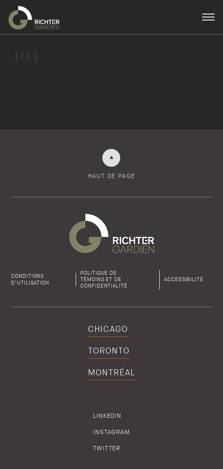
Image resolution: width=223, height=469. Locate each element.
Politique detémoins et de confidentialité (103, 280)
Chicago (107, 329)
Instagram (111, 432)
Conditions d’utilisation (30, 279)
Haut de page (111, 176)
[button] (208, 17)
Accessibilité (183, 279)
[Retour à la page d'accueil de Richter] (33, 17)
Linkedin (107, 416)
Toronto (108, 350)
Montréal (111, 372)
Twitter (106, 448)
